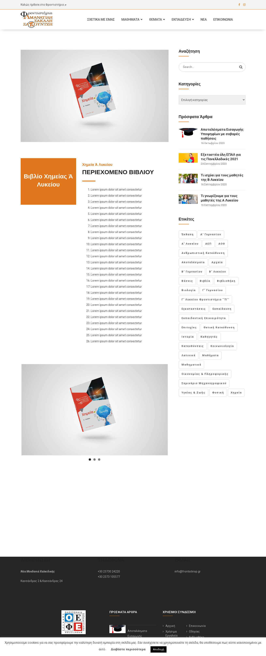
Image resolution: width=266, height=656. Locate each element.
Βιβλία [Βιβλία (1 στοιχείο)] (205, 280)
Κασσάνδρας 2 (30, 539)
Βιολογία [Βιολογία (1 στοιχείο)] (189, 290)
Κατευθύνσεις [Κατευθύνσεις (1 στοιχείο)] (193, 346)
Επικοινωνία (223, 19)
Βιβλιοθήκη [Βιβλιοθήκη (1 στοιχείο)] (226, 280)
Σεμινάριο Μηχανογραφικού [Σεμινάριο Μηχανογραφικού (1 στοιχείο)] (204, 383)
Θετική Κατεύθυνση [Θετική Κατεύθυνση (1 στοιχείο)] (219, 327)
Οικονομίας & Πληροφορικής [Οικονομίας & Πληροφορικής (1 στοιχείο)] (205, 373)
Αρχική (170, 584)
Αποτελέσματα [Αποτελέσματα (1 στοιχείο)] (193, 262)
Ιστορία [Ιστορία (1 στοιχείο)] (188, 336)
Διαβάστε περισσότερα (128, 649)
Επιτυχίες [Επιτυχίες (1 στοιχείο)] (189, 327)
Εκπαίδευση (181, 19)
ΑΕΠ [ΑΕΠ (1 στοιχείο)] (208, 243)
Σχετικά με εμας (101, 19)
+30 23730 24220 (109, 529)
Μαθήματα (130, 19)
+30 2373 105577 (109, 534)
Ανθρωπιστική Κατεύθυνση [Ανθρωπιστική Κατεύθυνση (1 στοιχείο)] (203, 252)
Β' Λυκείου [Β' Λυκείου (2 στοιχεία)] (217, 271)
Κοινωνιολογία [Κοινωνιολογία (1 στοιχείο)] (222, 346)
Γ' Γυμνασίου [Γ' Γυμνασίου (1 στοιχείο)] (212, 290)
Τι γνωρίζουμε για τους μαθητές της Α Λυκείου (219, 198)
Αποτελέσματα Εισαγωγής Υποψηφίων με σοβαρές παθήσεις (222, 133)
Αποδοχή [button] (158, 649)
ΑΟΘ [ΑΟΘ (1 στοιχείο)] (221, 243)
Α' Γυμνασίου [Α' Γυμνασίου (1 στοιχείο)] (210, 234)
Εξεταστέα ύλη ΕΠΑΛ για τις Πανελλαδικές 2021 (221, 157)
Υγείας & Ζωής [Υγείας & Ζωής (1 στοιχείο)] (193, 392)
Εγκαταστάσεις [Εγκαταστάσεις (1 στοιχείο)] (194, 308)
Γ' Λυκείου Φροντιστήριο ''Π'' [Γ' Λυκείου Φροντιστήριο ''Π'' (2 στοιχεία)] (205, 299)
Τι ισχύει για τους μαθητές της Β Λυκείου (222, 177)
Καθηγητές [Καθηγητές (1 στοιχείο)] (209, 336)
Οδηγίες (194, 589)
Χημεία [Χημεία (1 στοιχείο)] (236, 392)
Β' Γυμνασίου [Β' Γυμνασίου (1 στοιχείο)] (192, 271)
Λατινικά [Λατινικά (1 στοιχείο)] (188, 355)
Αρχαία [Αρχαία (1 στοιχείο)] (217, 262)
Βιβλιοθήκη (196, 595)
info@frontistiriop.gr (188, 529)
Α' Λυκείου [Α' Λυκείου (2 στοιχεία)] (190, 243)
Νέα (204, 19)
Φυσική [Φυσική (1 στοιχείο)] (218, 392)
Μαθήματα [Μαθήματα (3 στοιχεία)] (210, 355)
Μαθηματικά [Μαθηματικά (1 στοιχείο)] (191, 364)
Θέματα (155, 19)
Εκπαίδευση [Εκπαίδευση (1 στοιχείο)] (222, 308)
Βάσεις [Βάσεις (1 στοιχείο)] (187, 280)
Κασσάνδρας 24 (52, 539)
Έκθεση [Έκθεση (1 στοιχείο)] (188, 234)
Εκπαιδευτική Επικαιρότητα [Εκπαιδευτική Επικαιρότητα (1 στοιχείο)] (204, 318)
